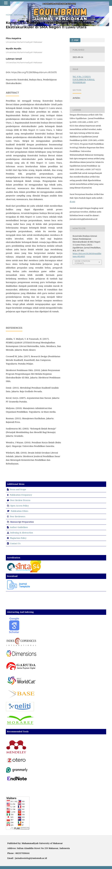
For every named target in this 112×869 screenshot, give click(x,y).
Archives (19, 15)
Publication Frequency (21, 494)
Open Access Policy (19, 505)
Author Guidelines (19, 527)
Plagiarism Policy (18, 538)
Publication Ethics (19, 511)
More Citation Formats (82, 262)
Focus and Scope (18, 489)
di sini (72, 201)
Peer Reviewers (17, 516)
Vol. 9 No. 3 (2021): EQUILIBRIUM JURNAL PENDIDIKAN (52, 15)
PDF (76, 40)
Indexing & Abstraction (21, 532)
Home (9, 15)
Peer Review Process (20, 500)
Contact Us (15, 543)
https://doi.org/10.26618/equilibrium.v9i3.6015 (34, 72)
